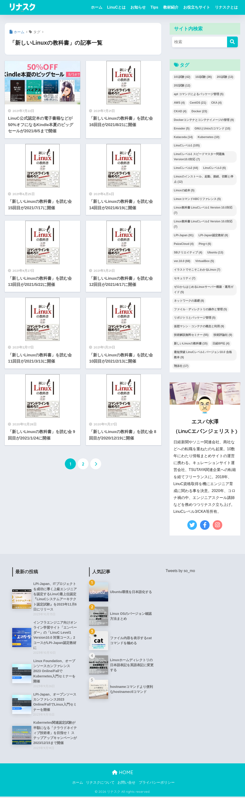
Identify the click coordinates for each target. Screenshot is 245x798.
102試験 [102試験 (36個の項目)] (203, 77)
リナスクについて (100, 784)
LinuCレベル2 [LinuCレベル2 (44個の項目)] (186, 168)
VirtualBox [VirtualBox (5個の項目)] (204, 261)
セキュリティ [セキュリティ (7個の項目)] (184, 278)
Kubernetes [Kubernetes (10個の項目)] (208, 137)
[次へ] (95, 463)
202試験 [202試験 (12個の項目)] (182, 85)
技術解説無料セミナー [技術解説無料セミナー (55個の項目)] (191, 335)
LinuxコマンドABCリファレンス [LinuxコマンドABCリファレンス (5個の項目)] (197, 199)
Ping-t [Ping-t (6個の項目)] (205, 244)
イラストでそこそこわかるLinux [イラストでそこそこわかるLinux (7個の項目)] (197, 269)
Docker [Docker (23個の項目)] (199, 111)
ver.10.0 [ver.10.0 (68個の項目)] (182, 261)
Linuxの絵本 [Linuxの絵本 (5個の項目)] (184, 190)
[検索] (232, 42)
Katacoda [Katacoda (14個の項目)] (183, 137)
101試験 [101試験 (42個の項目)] (182, 77)
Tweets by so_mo (180, 571)
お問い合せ (126, 784)
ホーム (96, 7)
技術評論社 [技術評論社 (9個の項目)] (222, 335)
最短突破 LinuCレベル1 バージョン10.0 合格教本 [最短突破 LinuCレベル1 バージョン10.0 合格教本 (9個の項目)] (203, 354)
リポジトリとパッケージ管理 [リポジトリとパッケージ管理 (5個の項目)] (195, 317)
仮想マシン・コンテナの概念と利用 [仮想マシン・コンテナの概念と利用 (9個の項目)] (199, 326)
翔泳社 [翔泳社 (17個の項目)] (181, 366)
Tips (154, 7)
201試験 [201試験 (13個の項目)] (225, 77)
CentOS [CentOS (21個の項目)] (198, 102)
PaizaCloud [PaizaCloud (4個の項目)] (184, 244)
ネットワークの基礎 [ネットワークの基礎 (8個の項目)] (189, 300)
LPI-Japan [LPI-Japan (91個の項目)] (184, 235)
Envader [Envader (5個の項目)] (181, 128)
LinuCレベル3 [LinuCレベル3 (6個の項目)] (214, 168)
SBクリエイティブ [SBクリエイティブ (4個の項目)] (188, 252)
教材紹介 (170, 7)
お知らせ (138, 7)
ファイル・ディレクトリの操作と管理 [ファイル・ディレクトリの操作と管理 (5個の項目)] (200, 309)
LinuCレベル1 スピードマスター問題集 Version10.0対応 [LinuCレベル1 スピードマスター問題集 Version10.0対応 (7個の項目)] (199, 156)
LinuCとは (116, 7)
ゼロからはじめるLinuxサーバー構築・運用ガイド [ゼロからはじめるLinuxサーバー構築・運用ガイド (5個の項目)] (203, 289)
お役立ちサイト (196, 7)
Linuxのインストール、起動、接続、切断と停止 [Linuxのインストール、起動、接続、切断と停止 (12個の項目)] (203, 179)
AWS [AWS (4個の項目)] (179, 102)
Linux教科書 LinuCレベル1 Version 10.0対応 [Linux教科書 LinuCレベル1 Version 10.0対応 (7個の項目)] (203, 210)
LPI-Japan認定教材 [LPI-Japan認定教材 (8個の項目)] (213, 235)
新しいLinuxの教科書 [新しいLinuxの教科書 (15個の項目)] (191, 343)
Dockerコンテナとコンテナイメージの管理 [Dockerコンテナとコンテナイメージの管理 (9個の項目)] (204, 120)
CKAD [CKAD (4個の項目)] (180, 111)
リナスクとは (226, 7)
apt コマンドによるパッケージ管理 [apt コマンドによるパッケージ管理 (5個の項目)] (198, 94)
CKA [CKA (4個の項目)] (216, 102)
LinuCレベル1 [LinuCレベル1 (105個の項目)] (187, 145)
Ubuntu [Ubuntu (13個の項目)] (215, 252)
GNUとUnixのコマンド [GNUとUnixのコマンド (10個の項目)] (212, 128)
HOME (122, 774)
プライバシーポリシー (157, 784)
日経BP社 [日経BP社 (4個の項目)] (220, 343)
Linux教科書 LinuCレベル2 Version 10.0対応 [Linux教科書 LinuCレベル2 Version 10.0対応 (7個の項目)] (203, 224)
